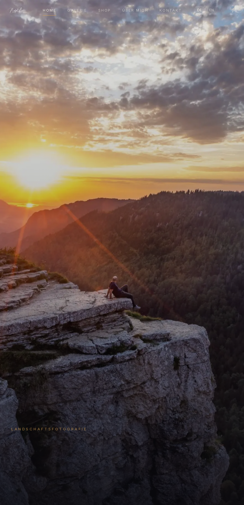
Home (49, 10)
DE (199, 10)
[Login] (234, 10)
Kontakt (170, 10)
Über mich (135, 10)
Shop (104, 10)
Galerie (77, 10)
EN (211, 10)
